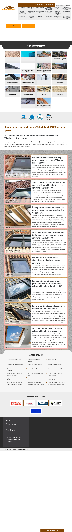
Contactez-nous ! (28, 26)
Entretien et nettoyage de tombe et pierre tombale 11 (49, 8)
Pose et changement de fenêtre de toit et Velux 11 (66, 17)
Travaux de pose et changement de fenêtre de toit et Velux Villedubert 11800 (15, 384)
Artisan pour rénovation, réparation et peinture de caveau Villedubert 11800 (56, 383)
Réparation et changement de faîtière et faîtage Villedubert (15, 374)
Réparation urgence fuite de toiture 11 (31, 12)
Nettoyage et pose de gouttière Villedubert (54, 365)
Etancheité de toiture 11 (58, 17)
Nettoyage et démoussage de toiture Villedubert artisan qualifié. (15, 365)
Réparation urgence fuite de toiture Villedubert (15, 369)
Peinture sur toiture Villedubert (14, 359)
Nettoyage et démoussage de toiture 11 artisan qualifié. (58, 13)
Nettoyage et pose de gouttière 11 (40, 12)
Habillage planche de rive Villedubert (56, 368)
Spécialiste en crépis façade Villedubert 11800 (36, 378)
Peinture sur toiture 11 (40, 8)
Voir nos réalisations (13, 26)
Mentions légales (24, 449)
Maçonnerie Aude (66, 11)
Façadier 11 (40, 16)
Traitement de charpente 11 (31, 17)
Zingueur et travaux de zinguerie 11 (49, 12)
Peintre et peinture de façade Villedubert (34, 360)
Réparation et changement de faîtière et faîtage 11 (22, 12)
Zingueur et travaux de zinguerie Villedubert (35, 365)
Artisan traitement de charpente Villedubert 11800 (55, 374)
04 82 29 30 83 (39, 4)
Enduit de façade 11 (22, 16)
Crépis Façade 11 (49, 16)
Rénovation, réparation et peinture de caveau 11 (67, 8)
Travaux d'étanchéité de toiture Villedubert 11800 (55, 378)
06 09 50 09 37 (48, 4)
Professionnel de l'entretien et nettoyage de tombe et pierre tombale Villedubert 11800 (36, 384)
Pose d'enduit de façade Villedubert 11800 (35, 374)
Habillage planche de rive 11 (57, 8)
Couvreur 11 (22, 7)
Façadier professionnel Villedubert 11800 (14, 378)
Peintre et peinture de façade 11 (31, 8)
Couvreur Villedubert (32, 368)
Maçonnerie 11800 (52, 359)
